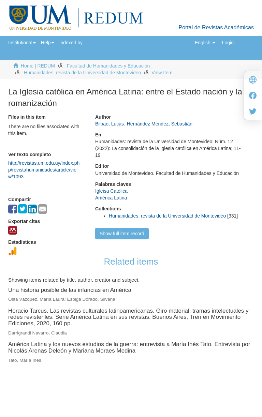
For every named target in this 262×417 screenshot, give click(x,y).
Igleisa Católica (111, 191)
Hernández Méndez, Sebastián (159, 123)
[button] (22, 42)
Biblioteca (167, 381)
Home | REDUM (38, 66)
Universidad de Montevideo (117, 381)
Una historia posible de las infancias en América (69, 290)
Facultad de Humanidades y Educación (108, 66)
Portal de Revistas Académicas (216, 27)
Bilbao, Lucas (109, 123)
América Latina (111, 197)
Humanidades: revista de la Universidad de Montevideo (82, 72)
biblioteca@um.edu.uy (190, 391)
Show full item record (122, 233)
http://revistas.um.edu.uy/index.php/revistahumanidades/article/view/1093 (43, 169)
